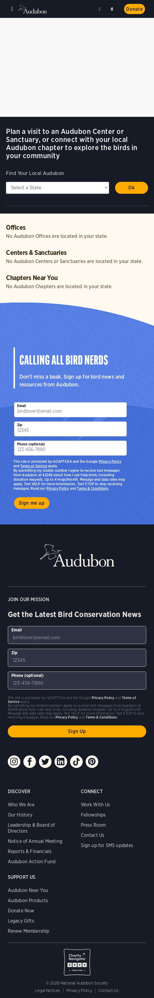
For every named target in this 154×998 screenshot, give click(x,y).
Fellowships (93, 815)
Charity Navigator (77, 959)
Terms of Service (33, 466)
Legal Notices (47, 990)
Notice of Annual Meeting (35, 841)
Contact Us (93, 835)
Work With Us (95, 805)
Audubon (33, 9)
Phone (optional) (31, 444)
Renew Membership (28, 931)
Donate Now (21, 911)
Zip (19, 425)
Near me (100, 9)
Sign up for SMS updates (107, 845)
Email (21, 405)
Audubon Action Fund (31, 861)
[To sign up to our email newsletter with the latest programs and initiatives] (70, 409)
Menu (12, 9)
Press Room (93, 825)
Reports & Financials (30, 851)
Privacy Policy (57, 488)
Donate (134, 9)
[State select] (57, 188)
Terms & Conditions (92, 488)
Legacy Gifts (21, 921)
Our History (20, 815)
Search (113, 8)
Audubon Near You (28, 890)
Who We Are (21, 805)
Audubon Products (28, 900)
